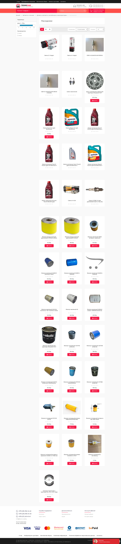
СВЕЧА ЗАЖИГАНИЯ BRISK (95, 55)
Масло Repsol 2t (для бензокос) (72, 128)
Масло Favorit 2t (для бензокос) (49, 128)
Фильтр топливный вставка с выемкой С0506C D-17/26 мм (49, 455)
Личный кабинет (89, 514)
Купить (94, 100)
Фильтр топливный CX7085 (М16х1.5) (95, 382)
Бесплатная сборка (42, 1)
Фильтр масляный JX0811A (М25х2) (72, 273)
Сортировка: (72, 29)
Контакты (63, 1)
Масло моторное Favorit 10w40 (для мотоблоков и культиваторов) (49, 165)
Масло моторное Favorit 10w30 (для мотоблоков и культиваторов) (94, 129)
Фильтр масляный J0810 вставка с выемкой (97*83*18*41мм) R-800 (95, 238)
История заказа (89, 516)
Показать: (93, 29)
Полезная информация (60, 535)
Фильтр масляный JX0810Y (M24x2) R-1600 (49, 273)
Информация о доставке (31, 535)
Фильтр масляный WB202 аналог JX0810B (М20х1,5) (94, 310)
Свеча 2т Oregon (49, 55)
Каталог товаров (22, 10)
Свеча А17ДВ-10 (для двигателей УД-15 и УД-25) (95, 201)
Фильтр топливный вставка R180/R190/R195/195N (72, 419)
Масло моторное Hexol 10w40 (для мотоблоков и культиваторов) (72, 165)
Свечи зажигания (72, 91)
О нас (18, 1)
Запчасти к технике (28, 15)
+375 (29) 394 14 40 (98, 6)
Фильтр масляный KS (72, 309)
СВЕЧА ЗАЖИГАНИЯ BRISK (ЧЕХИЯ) (49, 92)
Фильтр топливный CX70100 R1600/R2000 (72, 382)
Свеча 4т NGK (72, 200)
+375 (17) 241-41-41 (23, 516)
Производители (66, 514)
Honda (19, 35)
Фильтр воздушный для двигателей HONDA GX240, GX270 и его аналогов (49, 238)
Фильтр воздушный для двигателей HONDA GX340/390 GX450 (72, 238)
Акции (63, 516)
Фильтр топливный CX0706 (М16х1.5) (72, 346)
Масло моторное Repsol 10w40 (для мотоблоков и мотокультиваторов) (94, 165)
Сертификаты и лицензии (28, 1)
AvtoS (19, 33)
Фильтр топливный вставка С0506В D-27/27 (72, 455)
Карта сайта (42, 516)
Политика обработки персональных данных (82, 535)
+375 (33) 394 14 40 (98, 5)
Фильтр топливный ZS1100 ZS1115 (49, 419)
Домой (18, 15)
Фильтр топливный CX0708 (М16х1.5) (95, 346)
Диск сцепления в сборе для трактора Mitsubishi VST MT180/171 (94, 93)
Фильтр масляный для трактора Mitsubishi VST (49, 346)
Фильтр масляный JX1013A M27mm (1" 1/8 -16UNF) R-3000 (49, 310)
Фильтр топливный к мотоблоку (95, 455)
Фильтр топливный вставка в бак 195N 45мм (94, 419)
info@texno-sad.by (81, 6)
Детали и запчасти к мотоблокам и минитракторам (52, 15)
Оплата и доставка (54, 1)
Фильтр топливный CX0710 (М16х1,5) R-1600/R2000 (49, 382)
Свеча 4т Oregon (72, 55)
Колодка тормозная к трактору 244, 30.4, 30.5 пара (49, 491)
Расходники (73, 15)
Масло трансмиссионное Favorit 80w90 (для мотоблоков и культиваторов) (49, 202)
